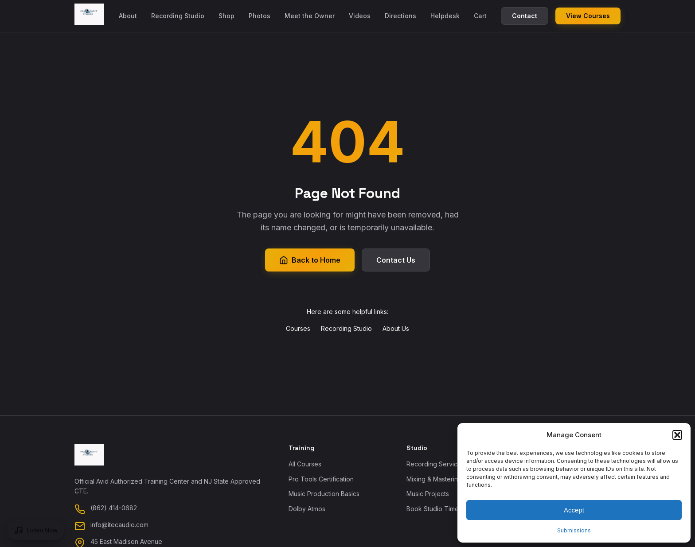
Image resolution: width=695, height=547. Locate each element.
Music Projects (427, 493)
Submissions (574, 530)
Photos (259, 15)
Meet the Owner (310, 15)
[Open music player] (35, 530)
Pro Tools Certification (321, 479)
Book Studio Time (432, 508)
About (128, 15)
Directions (400, 15)
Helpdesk (445, 15)
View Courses (588, 15)
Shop (226, 15)
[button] (677, 435)
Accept (574, 510)
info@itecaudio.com (119, 524)
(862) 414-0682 (113, 508)
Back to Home (309, 260)
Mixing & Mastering (434, 479)
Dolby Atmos (307, 508)
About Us (396, 328)
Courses (298, 328)
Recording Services (435, 464)
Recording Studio (177, 15)
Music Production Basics (324, 493)
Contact (524, 15)
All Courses (305, 464)
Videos (360, 15)
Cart (480, 15)
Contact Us (395, 260)
